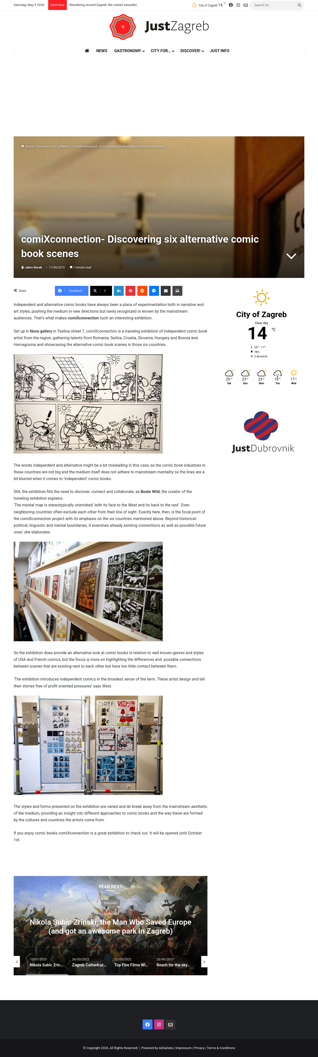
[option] (110, 925)
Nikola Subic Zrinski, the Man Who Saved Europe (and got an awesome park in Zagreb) (111, 926)
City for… (161, 50)
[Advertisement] (159, 91)
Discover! (190, 50)
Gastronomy (127, 50)
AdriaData (166, 1048)
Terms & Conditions (221, 1048)
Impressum (183, 1048)
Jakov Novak (33, 267)
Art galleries (61, 146)
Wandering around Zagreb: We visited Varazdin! (103, 5)
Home (27, 146)
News (101, 50)
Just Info (219, 50)
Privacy (199, 1048)
